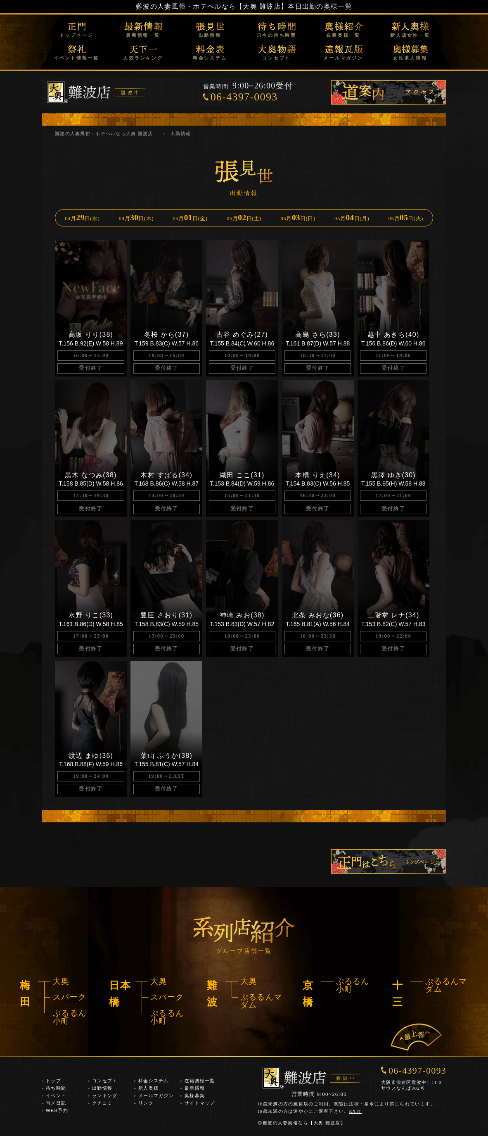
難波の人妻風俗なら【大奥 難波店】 (301, 1122)
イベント (56, 1095)
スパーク (69, 997)
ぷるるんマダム (261, 1001)
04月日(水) (82, 217)
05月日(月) (351, 217)
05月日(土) (244, 217)
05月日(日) (298, 217)
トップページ (76, 35)
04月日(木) (136, 217)
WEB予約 (57, 1110)
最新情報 (195, 1088)
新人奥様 (148, 1088)
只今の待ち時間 (276, 35)
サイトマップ (200, 1102)
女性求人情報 (410, 57)
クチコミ (102, 1102)
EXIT (355, 1111)
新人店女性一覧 (410, 35)
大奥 (61, 981)
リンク (146, 1102)
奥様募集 (195, 1095)
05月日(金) (190, 217)
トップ (53, 1080)
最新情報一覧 (143, 35)
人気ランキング (143, 57)
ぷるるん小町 (69, 1017)
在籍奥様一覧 (343, 35)
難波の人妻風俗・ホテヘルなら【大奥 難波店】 (212, 6)
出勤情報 (210, 35)
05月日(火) (406, 217)
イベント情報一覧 (76, 57)
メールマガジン (343, 57)
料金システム (210, 57)
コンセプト (276, 57)
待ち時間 (56, 1088)
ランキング (104, 1095)
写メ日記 (56, 1102)
